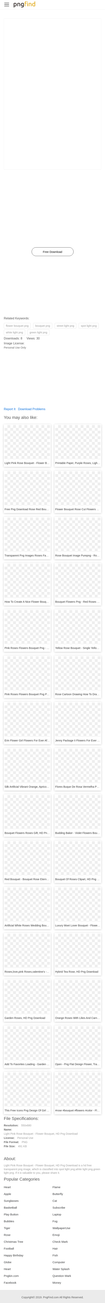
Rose (7, 1234)
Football (9, 1248)
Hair (55, 1248)
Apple (7, 1194)
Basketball (10, 1207)
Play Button (11, 1214)
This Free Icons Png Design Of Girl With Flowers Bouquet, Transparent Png (49, 1110)
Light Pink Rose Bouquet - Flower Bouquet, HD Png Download (42, 463)
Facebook (10, 1282)
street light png (65, 325)
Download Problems (31, 409)
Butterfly (58, 1194)
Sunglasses (11, 1200)
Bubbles (9, 1221)
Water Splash (61, 1269)
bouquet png (42, 325)
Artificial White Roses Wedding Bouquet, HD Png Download (40, 925)
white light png (14, 332)
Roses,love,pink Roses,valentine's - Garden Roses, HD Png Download (46, 971)
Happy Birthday (13, 1255)
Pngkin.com (11, 1275)
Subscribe (59, 1207)
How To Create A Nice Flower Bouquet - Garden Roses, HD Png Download (49, 601)
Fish (55, 1255)
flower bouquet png (17, 325)
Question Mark (62, 1275)
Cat (55, 1200)
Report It (9, 409)
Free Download (52, 251)
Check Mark (60, 1241)
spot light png (89, 325)
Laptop (57, 1214)
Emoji (56, 1234)
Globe (7, 1262)
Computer (59, 1262)
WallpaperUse (62, 1228)
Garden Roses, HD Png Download (25, 1017)
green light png (38, 332)
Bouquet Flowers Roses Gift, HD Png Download (33, 832)
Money (57, 1282)
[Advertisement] (52, 45)
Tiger (7, 1228)
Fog (55, 1221)
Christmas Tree (13, 1241)
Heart (7, 1187)
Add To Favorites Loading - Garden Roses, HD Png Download (41, 1064)
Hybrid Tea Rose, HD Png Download (76, 971)
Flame (57, 1187)
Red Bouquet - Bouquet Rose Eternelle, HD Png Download (39, 879)
